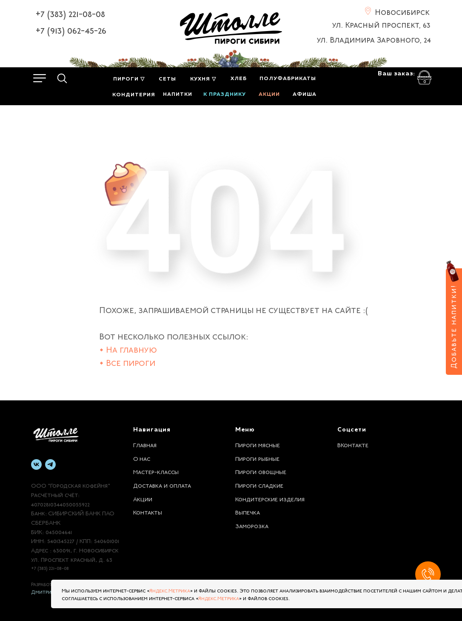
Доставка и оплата (162, 485)
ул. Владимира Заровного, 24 (374, 39)
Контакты (147, 512)
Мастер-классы (156, 471)
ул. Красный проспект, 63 (381, 24)
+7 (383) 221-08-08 (70, 12)
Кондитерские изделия (270, 498)
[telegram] (50, 464)
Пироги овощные (260, 471)
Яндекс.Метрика (169, 589)
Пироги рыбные (257, 458)
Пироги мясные (257, 444)
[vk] (36, 464)
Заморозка (251, 525)
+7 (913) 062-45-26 (70, 29)
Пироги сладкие (259, 485)
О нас (141, 458)
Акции (142, 498)
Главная (145, 444)
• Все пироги (127, 361)
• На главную (128, 348)
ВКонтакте (352, 444)
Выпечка (247, 512)
